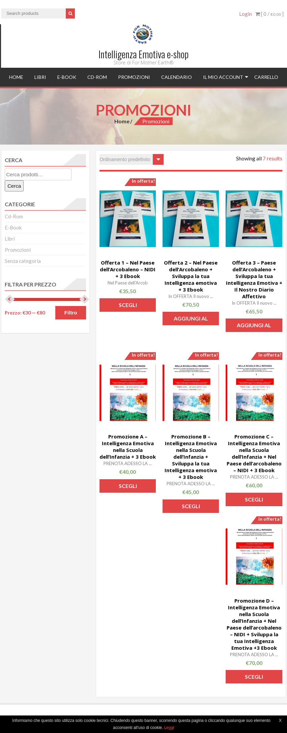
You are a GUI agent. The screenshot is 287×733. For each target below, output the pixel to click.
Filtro (70, 312)
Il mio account (223, 77)
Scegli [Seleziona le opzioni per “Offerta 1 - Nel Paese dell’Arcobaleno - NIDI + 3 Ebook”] (128, 305)
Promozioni (134, 77)
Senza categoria (23, 261)
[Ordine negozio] (131, 159)
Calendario (176, 77)
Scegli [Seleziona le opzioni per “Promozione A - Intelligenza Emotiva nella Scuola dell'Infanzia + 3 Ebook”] (128, 486)
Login (245, 14)
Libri (40, 77)
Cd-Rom (97, 77)
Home (16, 77)
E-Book (66, 77)
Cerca (14, 186)
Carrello (266, 77)
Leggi (169, 727)
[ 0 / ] (269, 14)
